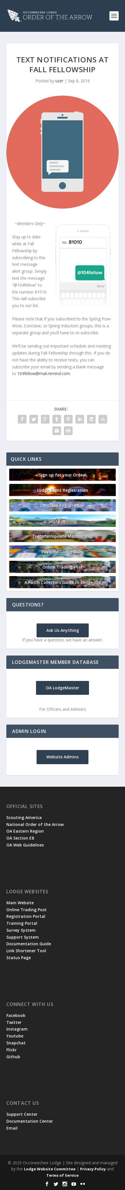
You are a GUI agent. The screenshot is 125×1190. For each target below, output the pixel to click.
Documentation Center (29, 1121)
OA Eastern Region (25, 831)
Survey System (21, 930)
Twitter (14, 1022)
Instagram (17, 1029)
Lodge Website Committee (49, 1169)
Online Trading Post (62, 567)
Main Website (20, 902)
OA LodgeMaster (62, 687)
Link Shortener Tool (26, 950)
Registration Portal (25, 916)
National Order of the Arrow (35, 824)
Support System (22, 937)
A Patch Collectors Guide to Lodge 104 (62, 582)
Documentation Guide (28, 943)
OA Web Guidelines (25, 845)
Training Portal (21, 923)
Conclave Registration (62, 505)
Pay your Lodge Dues (63, 551)
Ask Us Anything (62, 630)
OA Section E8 (20, 838)
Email (12, 1128)
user (59, 80)
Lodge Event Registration (62, 490)
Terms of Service (62, 1175)
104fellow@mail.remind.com (43, 373)
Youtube (14, 1036)
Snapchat (16, 1043)
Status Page (18, 957)
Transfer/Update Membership (62, 536)
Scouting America (24, 817)
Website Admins (62, 757)
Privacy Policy (93, 1169)
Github (13, 1056)
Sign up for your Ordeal (62, 475)
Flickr (11, 1049)
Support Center (21, 1114)
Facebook (15, 1015)
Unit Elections (63, 520)
